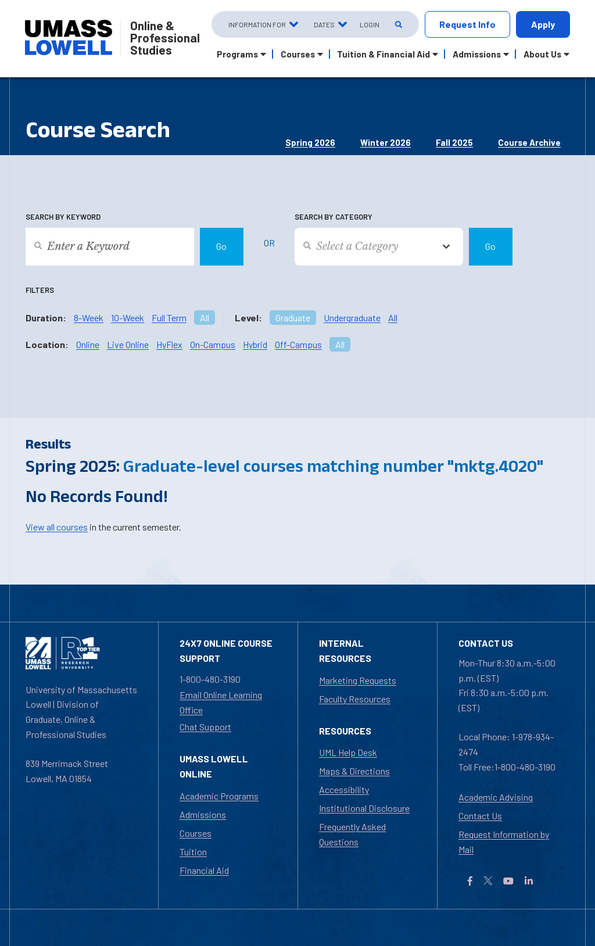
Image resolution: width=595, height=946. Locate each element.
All (204, 317)
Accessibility (344, 789)
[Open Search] (398, 25)
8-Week (88, 317)
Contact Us (480, 815)
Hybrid (255, 344)
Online (87, 344)
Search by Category (333, 216)
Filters (40, 290)
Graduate (292, 317)
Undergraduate (352, 317)
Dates (324, 24)
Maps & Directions (354, 770)
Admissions (203, 814)
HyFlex (169, 344)
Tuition (193, 851)
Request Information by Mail (503, 842)
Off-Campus (298, 344)
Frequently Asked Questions (352, 834)
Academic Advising (495, 796)
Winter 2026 (385, 142)
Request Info (467, 24)
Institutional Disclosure (364, 808)
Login (369, 24)
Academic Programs (219, 795)
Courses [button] (298, 54)
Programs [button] (237, 54)
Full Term (169, 317)
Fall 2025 (454, 142)
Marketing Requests (357, 680)
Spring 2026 (310, 142)
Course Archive (529, 142)
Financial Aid (204, 870)
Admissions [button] (477, 54)
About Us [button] (542, 54)
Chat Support (205, 726)
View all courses (57, 526)
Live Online (128, 344)
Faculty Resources (354, 698)
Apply (543, 24)
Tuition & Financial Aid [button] (383, 54)
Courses (196, 832)
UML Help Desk (348, 752)
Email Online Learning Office (221, 702)
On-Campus (212, 344)
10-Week (127, 317)
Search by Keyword (63, 216)
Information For (257, 24)
